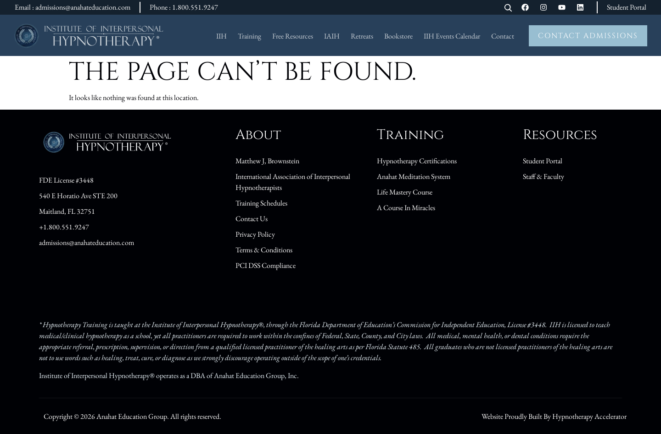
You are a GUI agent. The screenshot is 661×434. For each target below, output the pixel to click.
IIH (221, 36)
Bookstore (398, 36)
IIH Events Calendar (452, 36)
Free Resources (292, 36)
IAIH (332, 36)
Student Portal (626, 7)
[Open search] (508, 8)
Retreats (362, 36)
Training (249, 36)
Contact (502, 36)
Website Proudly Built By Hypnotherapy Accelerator (554, 416)
